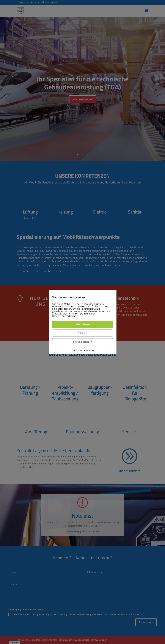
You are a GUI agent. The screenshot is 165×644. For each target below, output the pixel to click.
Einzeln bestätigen (82, 341)
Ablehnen (82, 332)
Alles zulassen (82, 324)
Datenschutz (76, 350)
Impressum (89, 350)
